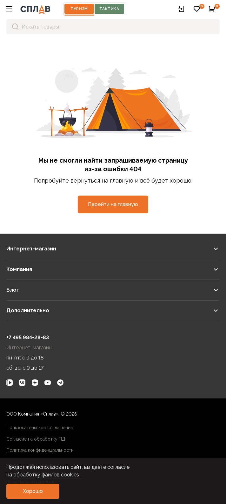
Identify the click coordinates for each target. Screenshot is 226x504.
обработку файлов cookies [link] (46, 475)
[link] (9, 382)
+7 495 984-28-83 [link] (27, 337)
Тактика (109, 9)
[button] (9, 8)
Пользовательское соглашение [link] (39, 427)
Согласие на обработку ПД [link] (35, 439)
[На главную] (35, 9)
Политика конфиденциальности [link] (40, 450)
